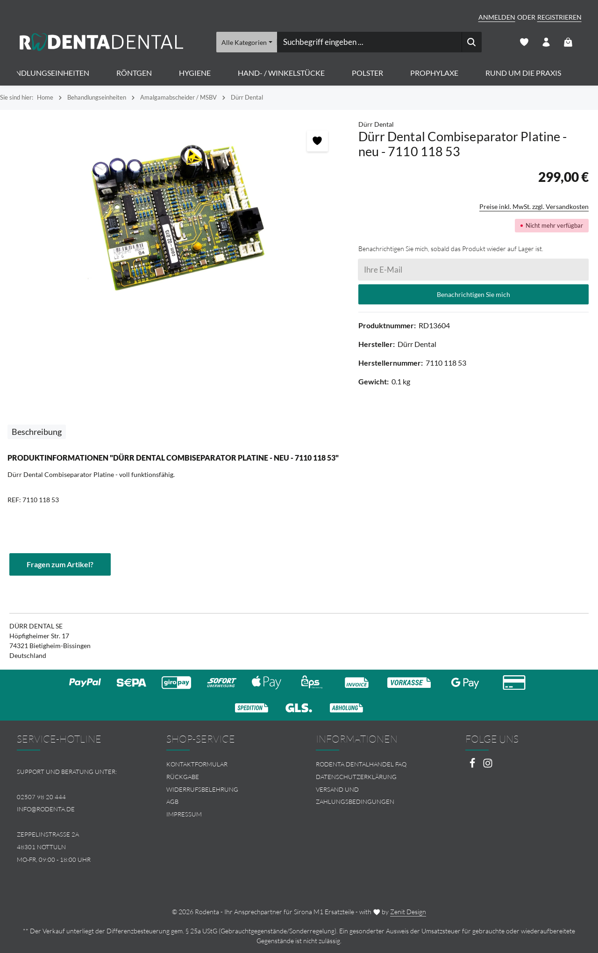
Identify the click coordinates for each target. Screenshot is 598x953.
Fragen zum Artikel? (60, 564)
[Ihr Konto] (546, 42)
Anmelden (496, 17)
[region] (174, 219)
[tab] (36, 432)
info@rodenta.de (46, 809)
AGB (172, 801)
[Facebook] (473, 766)
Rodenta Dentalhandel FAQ (361, 764)
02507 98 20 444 (41, 797)
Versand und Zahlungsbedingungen (355, 796)
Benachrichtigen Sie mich (473, 294)
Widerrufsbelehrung (202, 789)
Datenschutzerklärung (356, 776)
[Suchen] (471, 42)
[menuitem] (224, 764)
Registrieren (559, 17)
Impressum (184, 814)
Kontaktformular (197, 764)
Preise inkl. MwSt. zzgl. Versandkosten (534, 206)
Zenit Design (408, 912)
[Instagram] (488, 766)
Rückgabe (182, 776)
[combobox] (369, 42)
